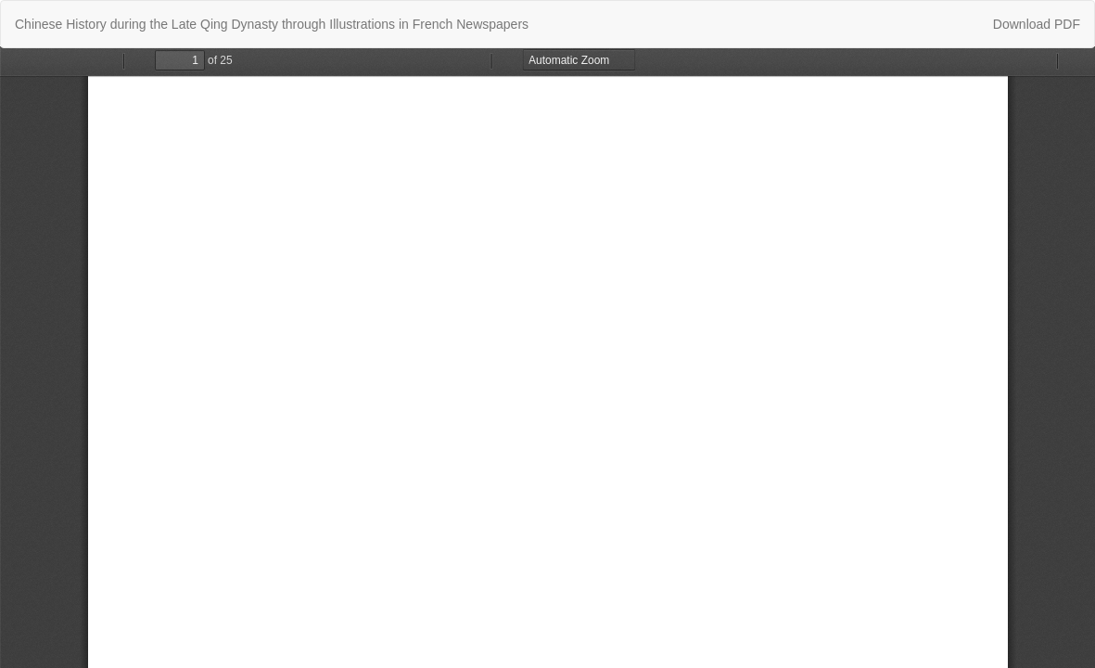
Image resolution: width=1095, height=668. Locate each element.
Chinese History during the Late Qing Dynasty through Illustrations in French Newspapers (271, 24)
